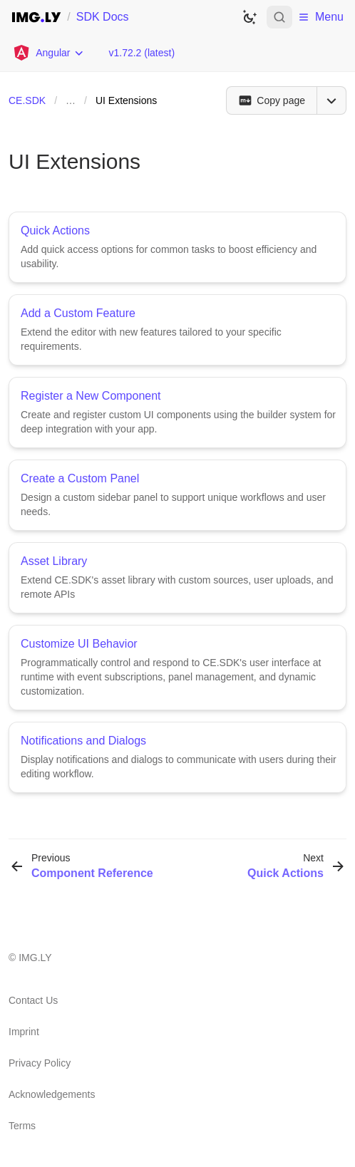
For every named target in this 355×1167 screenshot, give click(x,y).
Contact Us (33, 1000)
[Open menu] (331, 100)
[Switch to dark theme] (249, 17)
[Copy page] (271, 100)
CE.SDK (27, 100)
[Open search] (279, 17)
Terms (22, 1125)
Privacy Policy (40, 1063)
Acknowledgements (52, 1094)
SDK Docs (102, 17)
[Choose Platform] (48, 52)
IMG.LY (35, 957)
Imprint (24, 1031)
